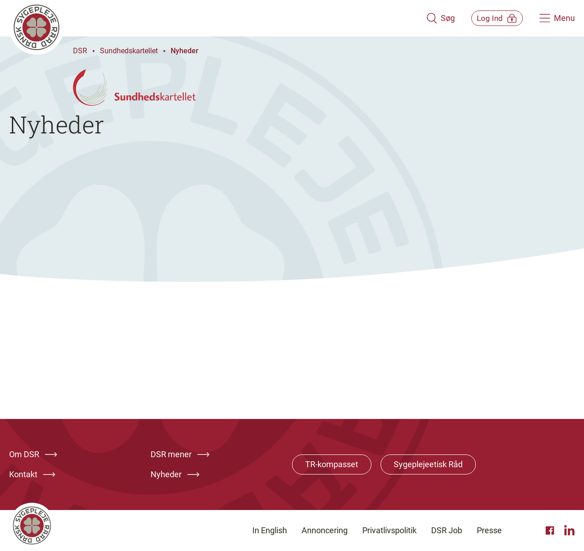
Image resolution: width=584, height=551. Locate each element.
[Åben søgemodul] (427, 18)
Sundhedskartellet (129, 50)
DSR (80, 50)
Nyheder (184, 50)
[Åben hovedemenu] (557, 18)
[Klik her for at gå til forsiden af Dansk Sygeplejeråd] (211, 18)
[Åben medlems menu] (491, 18)
